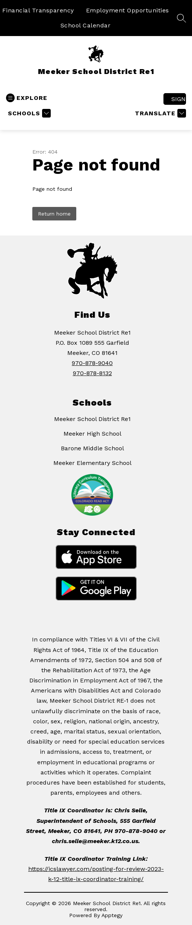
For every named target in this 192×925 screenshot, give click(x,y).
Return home (54, 214)
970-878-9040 (92, 363)
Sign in (178, 99)
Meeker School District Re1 (92, 419)
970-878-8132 (92, 373)
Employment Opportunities (127, 10)
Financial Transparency (38, 10)
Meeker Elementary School (92, 462)
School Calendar (85, 25)
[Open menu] (26, 98)
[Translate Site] (159, 113)
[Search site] (181, 18)
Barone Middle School (92, 448)
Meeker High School (92, 433)
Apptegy (111, 915)
